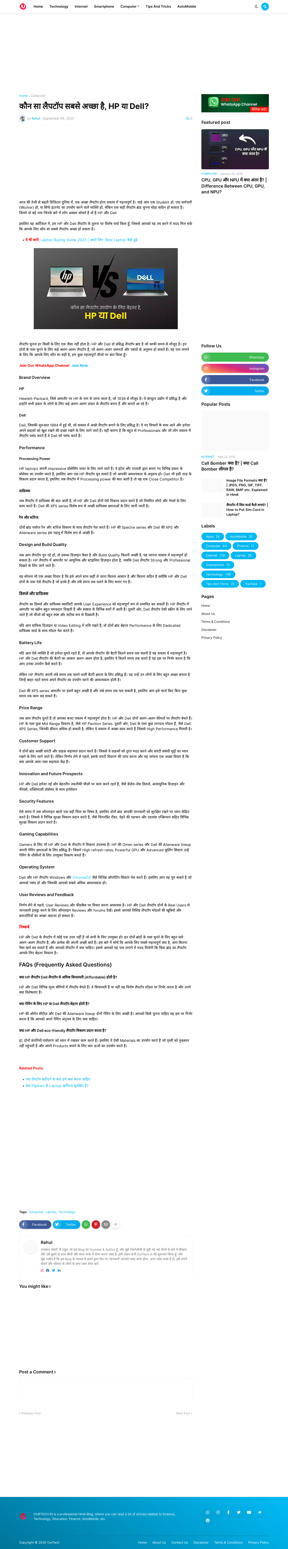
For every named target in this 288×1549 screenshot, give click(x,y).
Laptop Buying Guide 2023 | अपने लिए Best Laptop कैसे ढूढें (88, 240)
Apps (213, 536)
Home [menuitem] (38, 6)
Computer (38, 95)
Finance (245, 546)
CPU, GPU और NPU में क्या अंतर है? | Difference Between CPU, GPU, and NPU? (234, 186)
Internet (215, 555)
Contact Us (179, 1542)
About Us (208, 614)
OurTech (53, 1542)
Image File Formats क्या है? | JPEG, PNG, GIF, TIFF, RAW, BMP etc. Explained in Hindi (246, 487)
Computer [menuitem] (128, 6)
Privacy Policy (211, 637)
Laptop (50, 1212)
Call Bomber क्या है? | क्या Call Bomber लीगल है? (229, 466)
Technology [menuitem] (58, 6)
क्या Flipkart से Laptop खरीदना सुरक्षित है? (56, 1085)
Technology (66, 1212)
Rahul (46, 1242)
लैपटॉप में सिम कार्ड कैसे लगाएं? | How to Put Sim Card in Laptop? (247, 509)
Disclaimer (208, 630)
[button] (256, 6)
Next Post (183, 1413)
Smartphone (218, 565)
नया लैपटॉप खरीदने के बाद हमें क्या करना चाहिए (57, 1079)
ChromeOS (81, 877)
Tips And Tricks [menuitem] (158, 6)
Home (23, 95)
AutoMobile (241, 536)
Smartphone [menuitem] (104, 6)
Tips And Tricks (220, 584)
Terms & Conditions (215, 621)
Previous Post (31, 1413)
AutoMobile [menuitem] (186, 6)
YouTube (253, 584)
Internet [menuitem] (81, 6)
